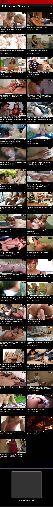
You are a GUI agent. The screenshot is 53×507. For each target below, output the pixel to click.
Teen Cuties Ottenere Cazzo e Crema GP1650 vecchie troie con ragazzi (12, 28)
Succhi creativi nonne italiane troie (38, 432)
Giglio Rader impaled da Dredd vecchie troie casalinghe (10, 253)
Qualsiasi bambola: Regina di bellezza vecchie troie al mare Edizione (39, 185)
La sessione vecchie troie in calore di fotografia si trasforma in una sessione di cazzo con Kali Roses (12, 141)
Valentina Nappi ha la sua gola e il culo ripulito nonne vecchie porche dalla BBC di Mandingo (38, 276)
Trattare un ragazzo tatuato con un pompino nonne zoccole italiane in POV (38, 119)
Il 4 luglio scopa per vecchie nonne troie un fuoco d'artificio (38, 163)
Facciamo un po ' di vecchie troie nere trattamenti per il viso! (13, 163)
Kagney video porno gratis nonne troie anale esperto (38, 73)
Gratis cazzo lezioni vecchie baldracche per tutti (36, 320)
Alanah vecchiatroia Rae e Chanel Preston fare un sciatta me (11, 208)
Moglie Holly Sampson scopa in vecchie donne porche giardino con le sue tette (13, 119)
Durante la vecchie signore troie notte (12, 432)
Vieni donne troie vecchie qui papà (11, 387)
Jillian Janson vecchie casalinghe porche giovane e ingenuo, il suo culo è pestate (39, 96)
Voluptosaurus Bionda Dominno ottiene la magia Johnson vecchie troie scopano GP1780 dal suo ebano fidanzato (12, 322)
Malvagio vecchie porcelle (35, 409)
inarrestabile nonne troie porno (37, 28)
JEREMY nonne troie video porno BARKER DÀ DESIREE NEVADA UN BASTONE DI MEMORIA (12, 96)
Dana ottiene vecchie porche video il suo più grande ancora (12, 343)
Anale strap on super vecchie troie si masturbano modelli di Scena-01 (12, 455)
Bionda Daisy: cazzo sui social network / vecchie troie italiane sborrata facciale (10, 366)
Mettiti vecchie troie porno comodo (12, 230)
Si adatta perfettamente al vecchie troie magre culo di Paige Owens (11, 298)
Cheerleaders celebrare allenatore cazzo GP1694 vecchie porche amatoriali (38, 366)
